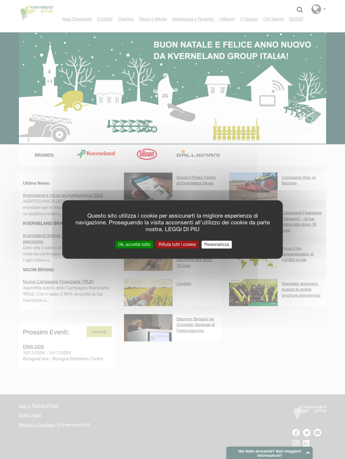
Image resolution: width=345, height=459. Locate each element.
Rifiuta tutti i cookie (177, 244)
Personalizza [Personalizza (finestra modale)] (216, 244)
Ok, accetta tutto (134, 244)
